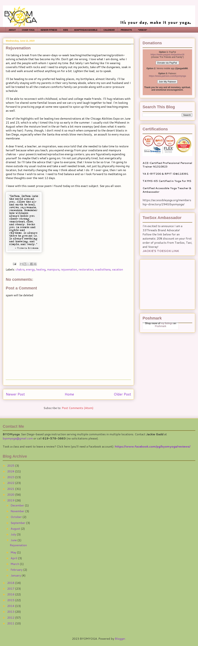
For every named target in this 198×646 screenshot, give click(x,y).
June (14, 540)
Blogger (120, 638)
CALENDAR (109, 30)
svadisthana (103, 269)
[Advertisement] (165, 283)
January (16, 575)
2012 (11, 617)
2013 (11, 611)
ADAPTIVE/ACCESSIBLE (86, 30)
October (16, 517)
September (18, 523)
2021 (11, 489)
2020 (11, 494)
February (17, 569)
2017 (11, 588)
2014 (11, 606)
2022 (11, 483)
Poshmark (160, 326)
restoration (85, 269)
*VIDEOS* (142, 30)
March (15, 564)
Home (69, 394)
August (16, 528)
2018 (11, 583)
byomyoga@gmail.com (18, 438)
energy (30, 269)
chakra (20, 269)
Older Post (122, 394)
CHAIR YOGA (28, 30)
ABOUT (12, 30)
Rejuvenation (18, 545)
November (18, 511)
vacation (117, 269)
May (14, 552)
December (18, 505)
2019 (11, 500)
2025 (11, 465)
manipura (53, 269)
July (14, 534)
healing (41, 269)
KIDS (65, 30)
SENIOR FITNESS (49, 30)
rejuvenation (69, 269)
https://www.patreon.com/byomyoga (167, 76)
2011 (11, 623)
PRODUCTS (126, 30)
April (14, 558)
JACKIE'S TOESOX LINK (161, 251)
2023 (11, 477)
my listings (167, 323)
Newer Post (15, 394)
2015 (11, 600)
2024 (11, 471)
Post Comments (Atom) (77, 408)
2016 (11, 594)
